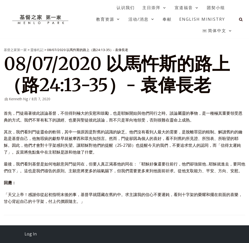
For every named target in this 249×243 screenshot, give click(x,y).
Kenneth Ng (18, 98)
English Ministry (202, 19)
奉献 (167, 19)
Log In (31, 234)
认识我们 (126, 7)
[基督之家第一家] (41, 19)
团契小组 (216, 7)
